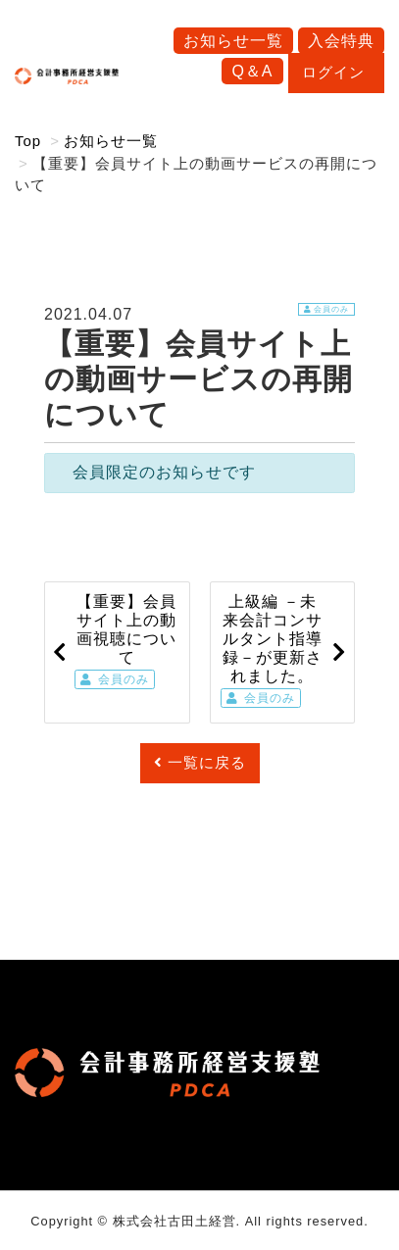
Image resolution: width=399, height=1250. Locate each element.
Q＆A (252, 71)
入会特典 (341, 40)
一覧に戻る (200, 762)
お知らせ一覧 (233, 40)
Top (28, 140)
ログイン (336, 72)
